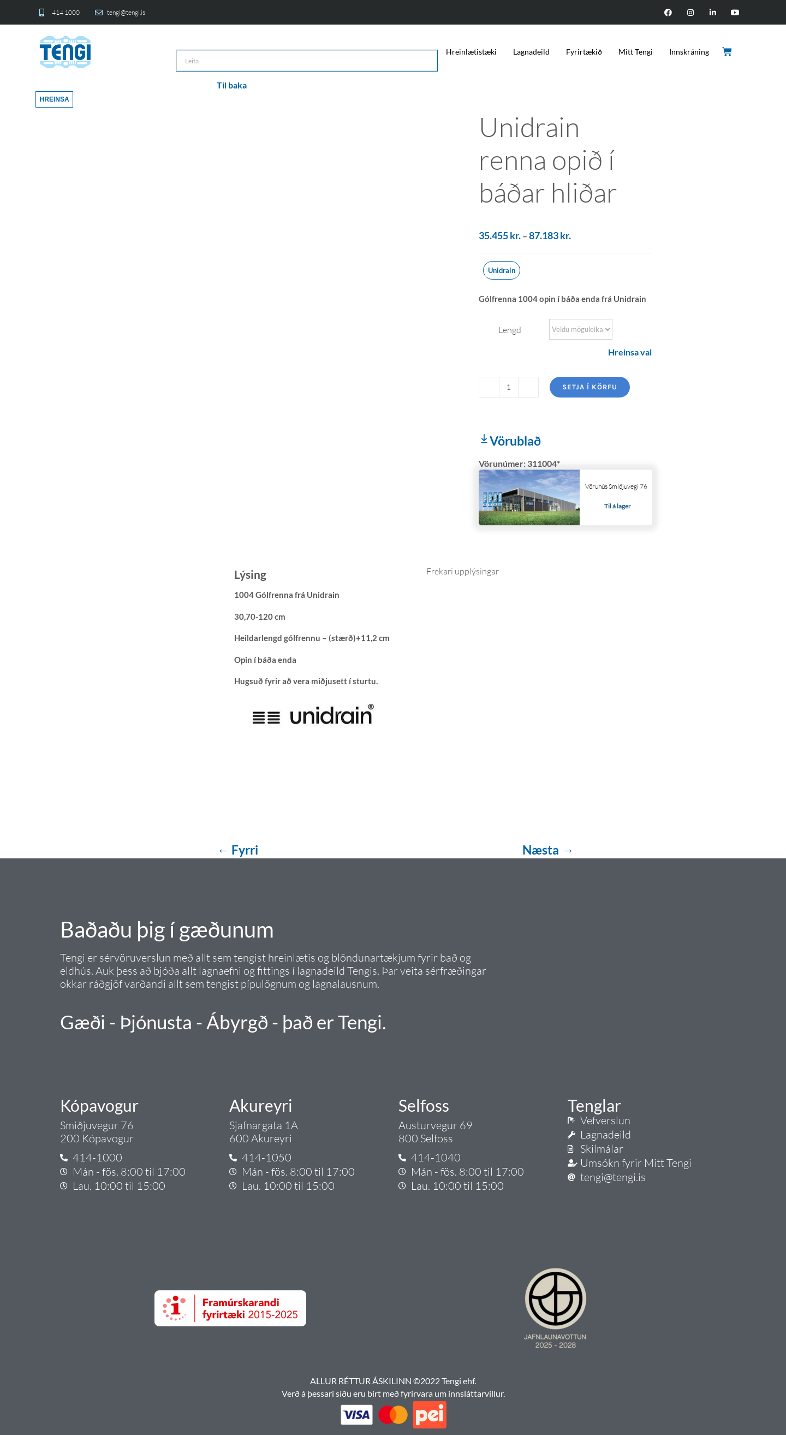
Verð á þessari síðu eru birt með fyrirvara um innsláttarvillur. (393, 1393)
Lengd (509, 329)
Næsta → (548, 849)
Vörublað (510, 440)
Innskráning (689, 51)
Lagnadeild (531, 51)
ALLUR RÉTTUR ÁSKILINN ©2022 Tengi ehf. (393, 1380)
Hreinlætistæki (471, 51)
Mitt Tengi (635, 51)
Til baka (232, 85)
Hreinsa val (630, 352)
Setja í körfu (589, 387)
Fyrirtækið (584, 51)
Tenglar (594, 1105)
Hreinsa (54, 99)
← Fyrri (238, 849)
